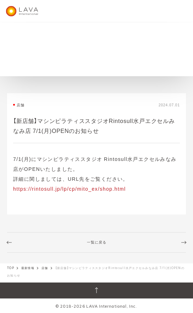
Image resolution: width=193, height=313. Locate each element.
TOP (10, 268)
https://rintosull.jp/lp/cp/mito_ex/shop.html (69, 188)
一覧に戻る (96, 242)
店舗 (45, 268)
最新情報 (27, 268)
